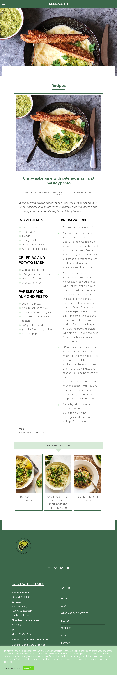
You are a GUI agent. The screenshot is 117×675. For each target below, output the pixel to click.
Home (64, 598)
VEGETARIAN (32, 432)
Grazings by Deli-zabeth (75, 613)
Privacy (65, 643)
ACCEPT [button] (28, 668)
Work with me (69, 628)
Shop (64, 635)
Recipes (65, 621)
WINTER (41, 432)
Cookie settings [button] (12, 668)
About (65, 606)
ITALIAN (22, 432)
